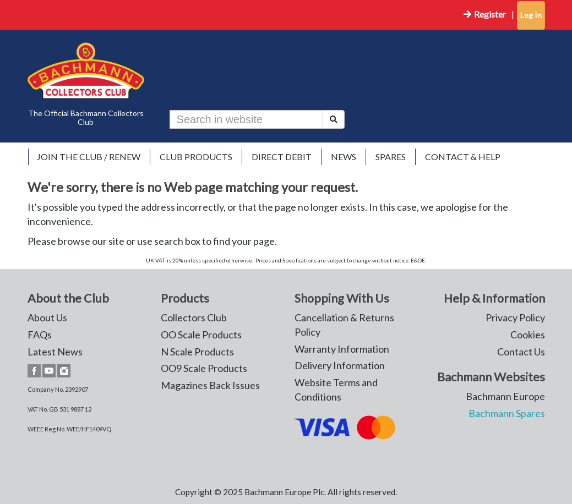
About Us (47, 317)
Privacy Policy (515, 317)
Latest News (55, 352)
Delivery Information (340, 365)
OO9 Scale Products (204, 368)
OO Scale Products (201, 334)
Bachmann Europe (505, 396)
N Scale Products (197, 352)
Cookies (527, 334)
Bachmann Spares (507, 413)
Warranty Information (342, 349)
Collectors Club (194, 317)
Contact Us (521, 352)
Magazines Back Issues (210, 385)
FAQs (40, 334)
